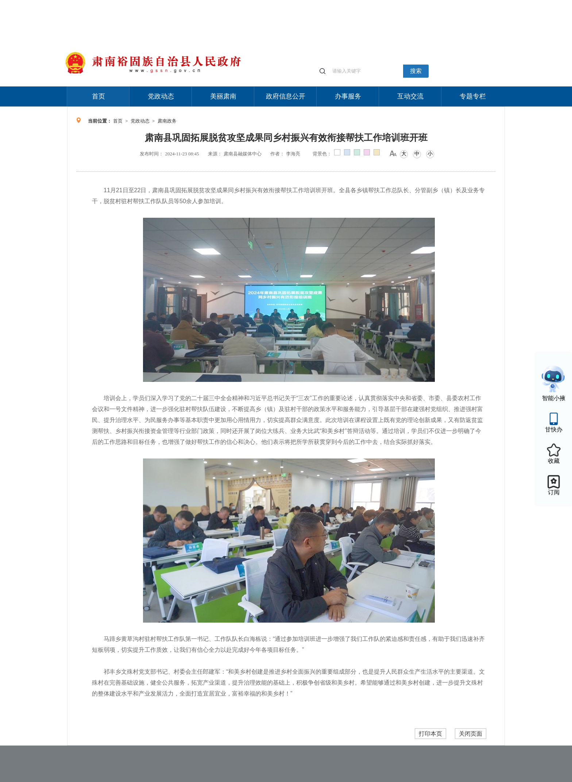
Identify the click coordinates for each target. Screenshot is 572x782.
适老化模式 (418, 3)
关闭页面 (470, 734)
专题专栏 (473, 96)
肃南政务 (167, 121)
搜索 (416, 71)
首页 (98, 96)
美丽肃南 (223, 96)
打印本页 (430, 734)
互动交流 (410, 96)
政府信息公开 (285, 96)
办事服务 (348, 96)
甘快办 (554, 429)
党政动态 (161, 96)
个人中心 (388, 4)
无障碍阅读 (450, 3)
